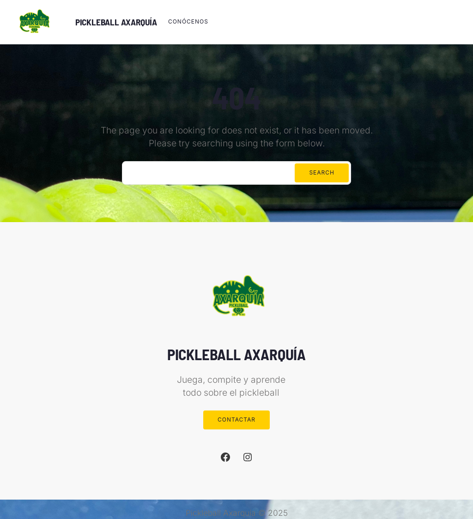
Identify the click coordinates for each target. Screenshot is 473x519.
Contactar (236, 419)
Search (321, 172)
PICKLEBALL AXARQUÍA (116, 22)
